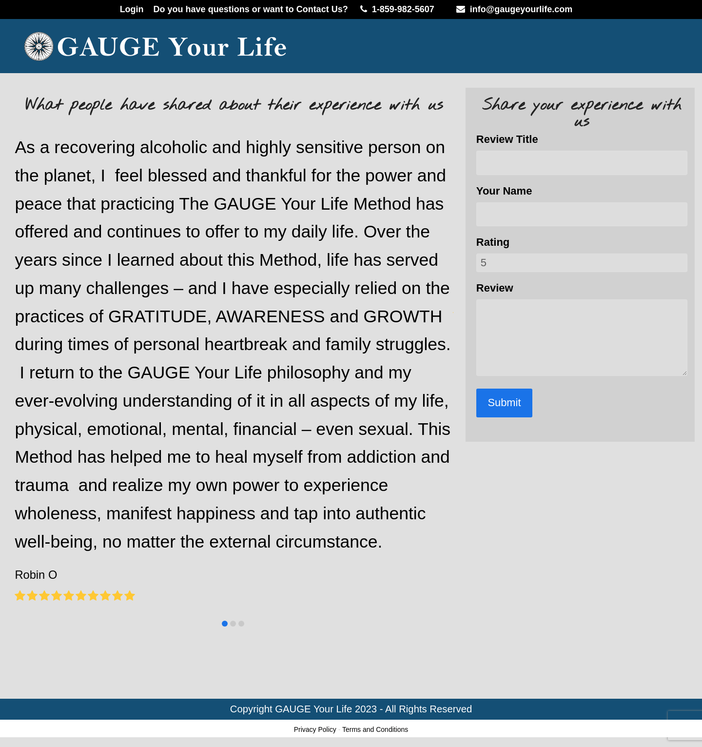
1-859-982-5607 (403, 9)
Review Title (507, 139)
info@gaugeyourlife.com (521, 9)
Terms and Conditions (375, 729)
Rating (492, 242)
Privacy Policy (315, 729)
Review (494, 288)
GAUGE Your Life (313, 709)
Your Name (504, 191)
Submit (504, 402)
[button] (225, 624)
